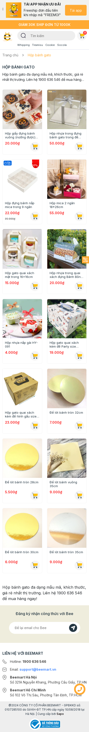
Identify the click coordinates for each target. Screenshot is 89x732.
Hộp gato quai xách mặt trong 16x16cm (19, 275)
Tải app (76, 10)
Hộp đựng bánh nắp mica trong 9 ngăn (19, 205)
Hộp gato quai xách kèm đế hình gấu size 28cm (21, 414)
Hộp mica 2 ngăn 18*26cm (62, 205)
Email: (33, 669)
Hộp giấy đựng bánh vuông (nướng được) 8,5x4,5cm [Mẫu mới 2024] (20, 135)
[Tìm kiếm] (23, 35)
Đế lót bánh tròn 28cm (21, 482)
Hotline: (28, 661)
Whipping (23, 45)
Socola (62, 45)
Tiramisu (37, 45)
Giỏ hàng (83, 35)
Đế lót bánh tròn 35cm (66, 552)
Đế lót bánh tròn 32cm (66, 412)
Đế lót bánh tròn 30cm (21, 552)
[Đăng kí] (73, 628)
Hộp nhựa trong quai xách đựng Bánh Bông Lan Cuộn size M (66, 275)
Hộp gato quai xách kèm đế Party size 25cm (64, 344)
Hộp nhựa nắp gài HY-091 (21, 344)
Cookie (50, 45)
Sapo (60, 714)
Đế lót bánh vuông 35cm (63, 484)
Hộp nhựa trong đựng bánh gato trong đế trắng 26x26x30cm (65, 135)
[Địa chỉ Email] (44, 628)
